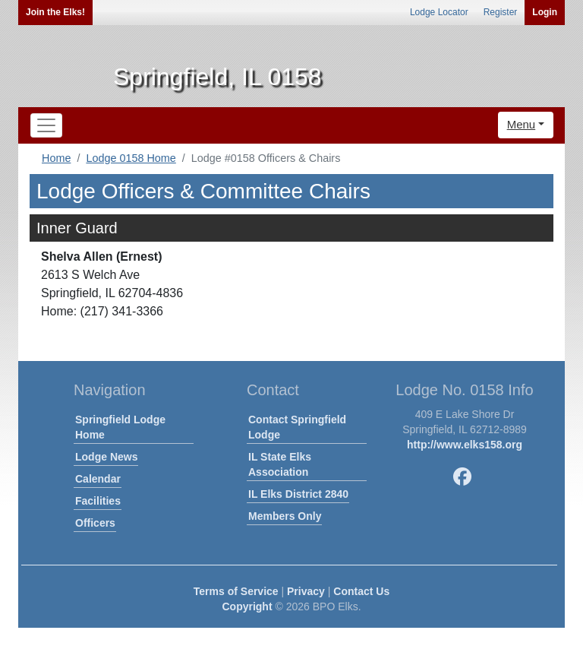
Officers (95, 523)
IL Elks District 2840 (298, 494)
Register (501, 12)
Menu (521, 124)
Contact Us (361, 591)
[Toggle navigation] (46, 125)
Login (544, 12)
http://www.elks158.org (464, 445)
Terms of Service (236, 591)
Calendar (98, 479)
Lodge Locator (439, 12)
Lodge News (106, 457)
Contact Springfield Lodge (297, 427)
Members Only (284, 516)
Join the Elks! (55, 12)
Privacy (306, 591)
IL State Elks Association (279, 464)
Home (56, 158)
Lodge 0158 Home (130, 158)
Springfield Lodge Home (120, 427)
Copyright (247, 606)
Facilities (98, 501)
